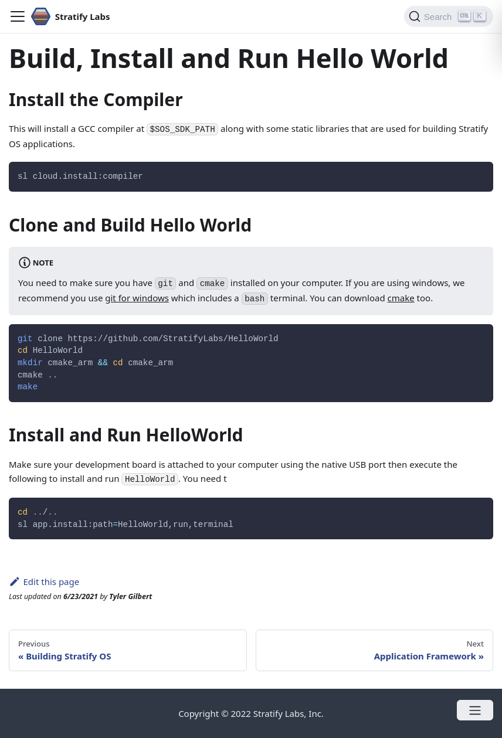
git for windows (137, 298)
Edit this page (44, 581)
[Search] (448, 16)
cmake (401, 298)
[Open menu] (475, 710)
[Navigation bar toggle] (17, 16)
